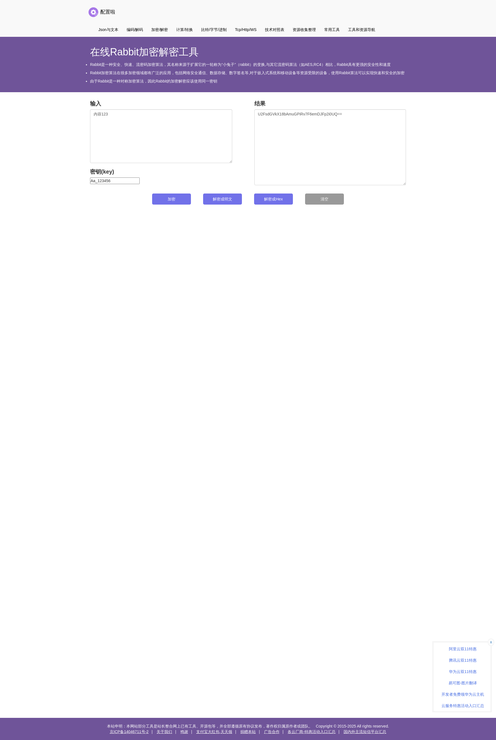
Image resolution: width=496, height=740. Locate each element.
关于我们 (164, 731)
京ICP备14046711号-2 (129, 731)
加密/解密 (159, 29)
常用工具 (332, 29)
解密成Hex (273, 199)
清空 (324, 199)
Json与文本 (108, 29)
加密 (171, 199)
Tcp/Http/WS (246, 29)
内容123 (161, 136)
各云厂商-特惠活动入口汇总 (312, 731)
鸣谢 (184, 731)
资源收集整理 (304, 29)
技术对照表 (274, 29)
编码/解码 (135, 29)
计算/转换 (184, 29)
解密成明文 (222, 199)
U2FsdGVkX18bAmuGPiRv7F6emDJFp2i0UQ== (330, 147)
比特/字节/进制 (214, 29)
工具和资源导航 (361, 29)
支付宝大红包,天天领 (214, 731)
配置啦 (101, 12)
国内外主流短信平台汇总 (365, 731)
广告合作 (272, 731)
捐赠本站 (248, 731)
